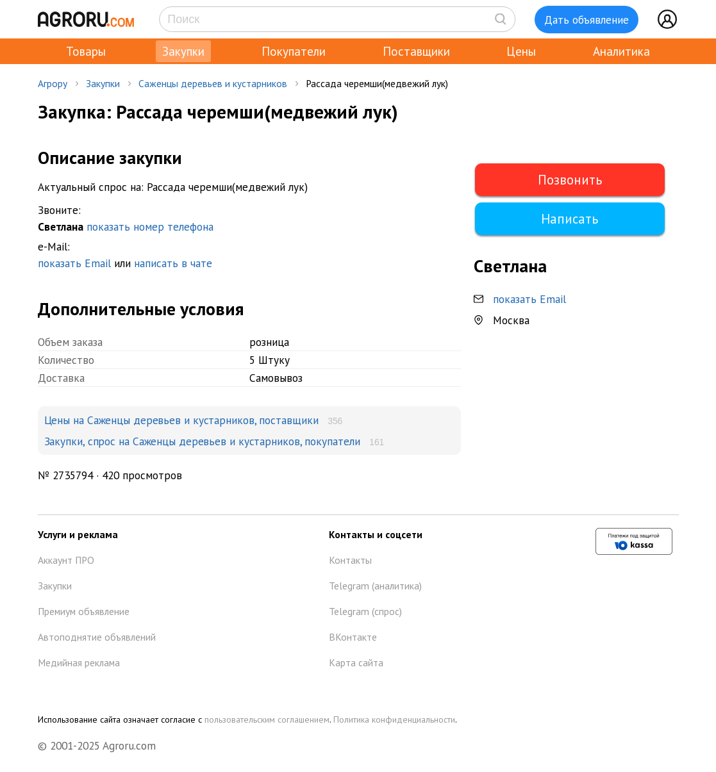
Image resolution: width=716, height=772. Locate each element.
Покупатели (294, 51)
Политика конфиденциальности (394, 719)
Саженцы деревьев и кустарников (212, 83)
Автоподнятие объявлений (97, 636)
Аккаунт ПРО (66, 560)
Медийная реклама (79, 662)
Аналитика (621, 51)
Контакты (350, 560)
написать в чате (173, 263)
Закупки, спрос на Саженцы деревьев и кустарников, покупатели (202, 441)
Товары (86, 51)
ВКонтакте (353, 636)
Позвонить (570, 179)
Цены (521, 51)
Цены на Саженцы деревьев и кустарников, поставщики (181, 420)
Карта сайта (356, 662)
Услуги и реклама (78, 534)
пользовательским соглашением (266, 719)
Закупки (183, 51)
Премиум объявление (83, 611)
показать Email (74, 263)
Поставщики (416, 51)
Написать (569, 218)
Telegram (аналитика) (375, 585)
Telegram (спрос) (365, 611)
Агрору (52, 83)
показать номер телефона (150, 226)
